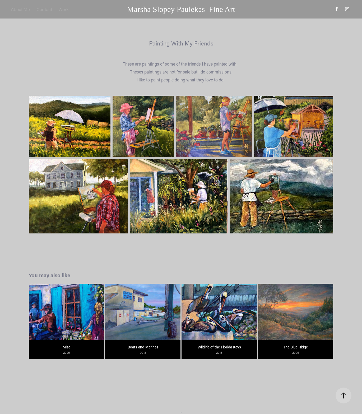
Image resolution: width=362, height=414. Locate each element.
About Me (20, 9)
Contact (44, 9)
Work (63, 9)
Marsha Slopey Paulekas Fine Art (181, 9)
